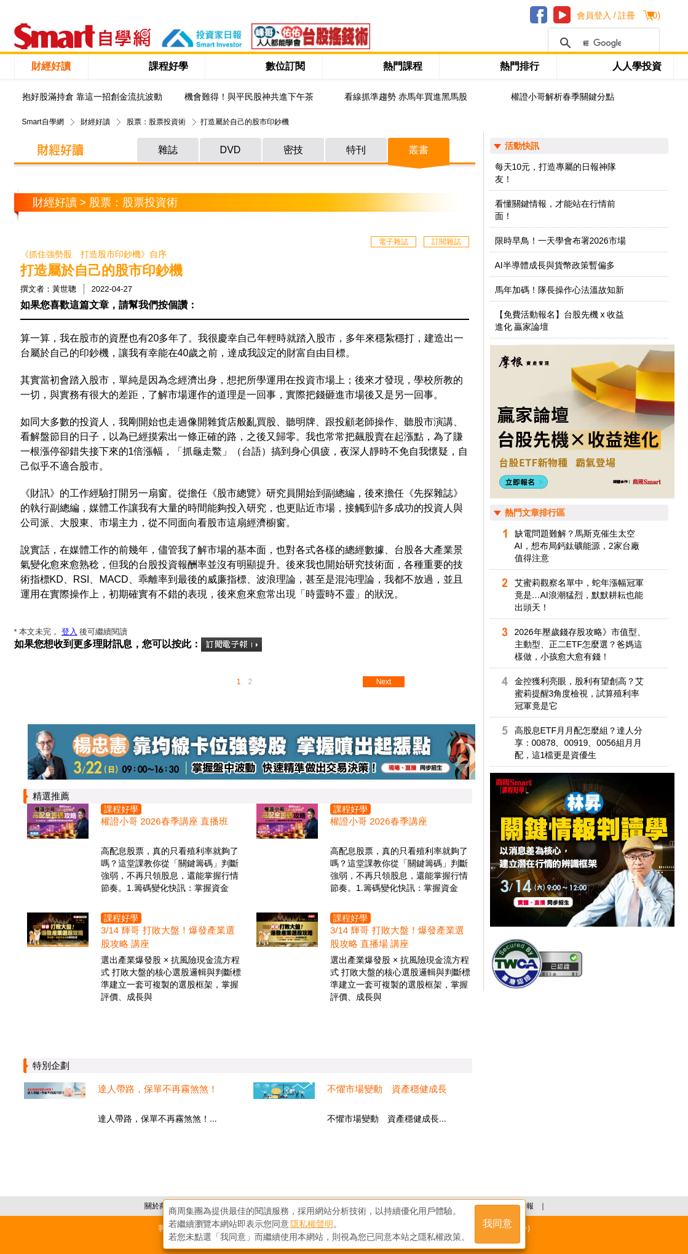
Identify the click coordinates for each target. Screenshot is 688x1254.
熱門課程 (402, 66)
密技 (293, 150)
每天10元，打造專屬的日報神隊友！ (556, 173)
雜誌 (168, 150)
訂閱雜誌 (446, 242)
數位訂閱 (285, 66)
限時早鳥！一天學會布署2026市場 (560, 241)
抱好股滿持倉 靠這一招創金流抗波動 (92, 97)
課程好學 (168, 66)
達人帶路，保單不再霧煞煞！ (158, 1089)
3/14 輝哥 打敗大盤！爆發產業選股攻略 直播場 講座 (397, 937)
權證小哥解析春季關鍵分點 (562, 97)
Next (384, 681)
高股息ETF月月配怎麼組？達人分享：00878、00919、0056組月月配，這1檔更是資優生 (579, 742)
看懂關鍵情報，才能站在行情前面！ (555, 210)
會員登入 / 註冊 (606, 15)
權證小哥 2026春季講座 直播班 (164, 821)
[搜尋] (602, 43)
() (655, 15)
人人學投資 (637, 66)
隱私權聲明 (311, 1224)
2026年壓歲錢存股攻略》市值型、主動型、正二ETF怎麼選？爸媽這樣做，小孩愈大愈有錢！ (580, 644)
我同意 (497, 1224)
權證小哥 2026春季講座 (378, 821)
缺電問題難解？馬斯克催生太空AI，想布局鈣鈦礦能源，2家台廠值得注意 (577, 546)
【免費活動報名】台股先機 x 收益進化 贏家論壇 (560, 321)
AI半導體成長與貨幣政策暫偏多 (555, 265)
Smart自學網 (43, 122)
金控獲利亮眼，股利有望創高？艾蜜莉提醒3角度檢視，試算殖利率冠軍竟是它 (579, 693)
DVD (230, 150)
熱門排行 (519, 66)
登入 (69, 631)
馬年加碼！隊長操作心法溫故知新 (559, 290)
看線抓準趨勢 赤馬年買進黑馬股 (405, 97)
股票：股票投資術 (156, 122)
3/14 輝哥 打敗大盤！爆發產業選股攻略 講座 (168, 937)
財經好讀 (51, 66)
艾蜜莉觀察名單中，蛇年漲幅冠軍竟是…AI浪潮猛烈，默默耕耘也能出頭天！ (579, 595)
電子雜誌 (393, 242)
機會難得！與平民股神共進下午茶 (249, 97)
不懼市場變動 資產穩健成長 (387, 1089)
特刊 (356, 150)
